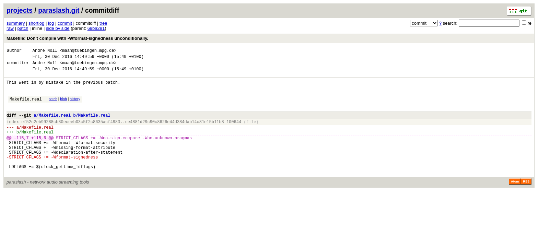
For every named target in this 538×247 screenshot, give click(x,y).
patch (22, 28)
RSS (526, 202)
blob (63, 105)
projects (20, 10)
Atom (515, 202)
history (75, 105)
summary (16, 23)
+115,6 (38, 151)
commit (65, 23)
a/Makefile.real (52, 124)
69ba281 (96, 28)
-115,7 (21, 151)
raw (10, 28)
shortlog (36, 23)
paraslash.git (58, 10)
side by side (58, 28)
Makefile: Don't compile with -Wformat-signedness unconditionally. (77, 38)
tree (103, 23)
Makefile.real (26, 106)
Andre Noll (45, 51)
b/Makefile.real (91, 124)
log (51, 23)
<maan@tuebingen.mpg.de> (88, 51)
